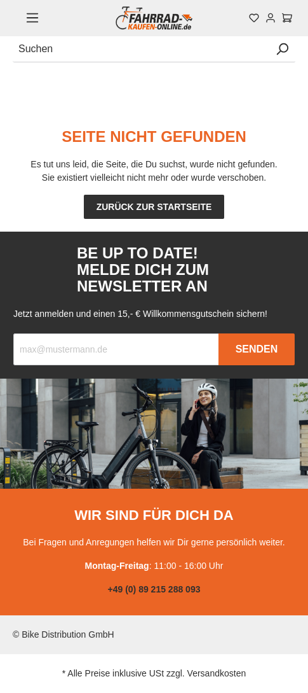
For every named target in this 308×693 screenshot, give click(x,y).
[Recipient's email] (116, 349)
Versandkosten (216, 673)
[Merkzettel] (254, 18)
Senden (257, 349)
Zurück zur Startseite (154, 207)
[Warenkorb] (287, 18)
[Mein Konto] (270, 18)
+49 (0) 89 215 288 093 (154, 589)
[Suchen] (141, 49)
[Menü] (32, 17)
